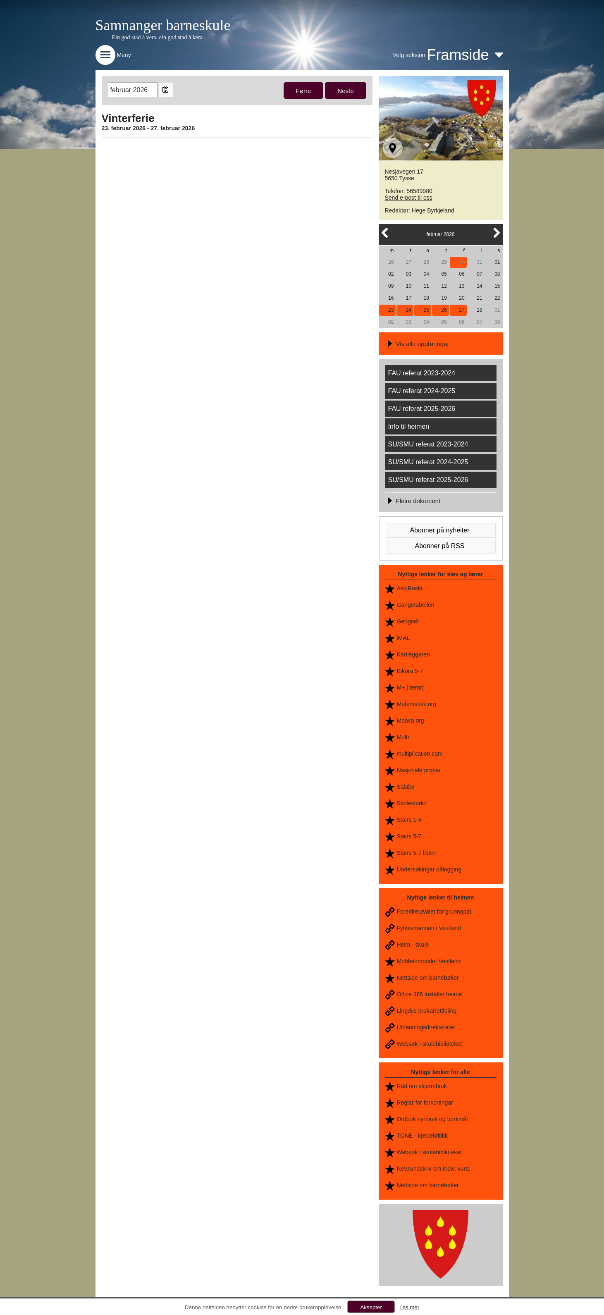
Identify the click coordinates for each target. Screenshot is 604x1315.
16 (391, 298)
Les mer (409, 1307)
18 (426, 298)
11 (426, 286)
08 (497, 274)
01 (497, 262)
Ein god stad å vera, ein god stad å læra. (158, 37)
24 (408, 310)
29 (444, 262)
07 (479, 274)
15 (497, 286)
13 (461, 286)
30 (461, 262)
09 (391, 286)
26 (391, 262)
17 (408, 298)
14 (479, 286)
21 (479, 298)
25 (426, 310)
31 (479, 262)
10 (408, 286)
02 (391, 274)
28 (426, 262)
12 (444, 286)
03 (408, 274)
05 (444, 274)
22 (497, 298)
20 (461, 298)
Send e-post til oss (408, 197)
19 (444, 298)
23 (391, 310)
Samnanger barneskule (163, 25)
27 (408, 262)
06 (461, 274)
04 (426, 274)
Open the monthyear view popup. (165, 89)
